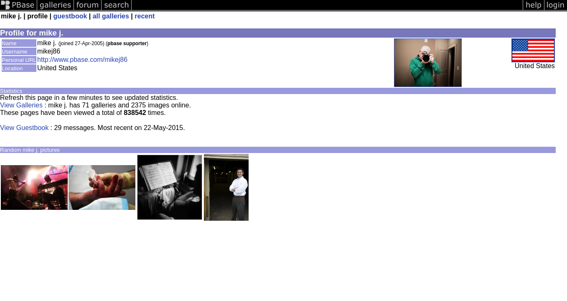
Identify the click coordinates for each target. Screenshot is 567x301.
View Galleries (21, 105)
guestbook (70, 16)
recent (145, 16)
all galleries (111, 16)
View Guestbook (24, 127)
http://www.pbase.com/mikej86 (82, 59)
